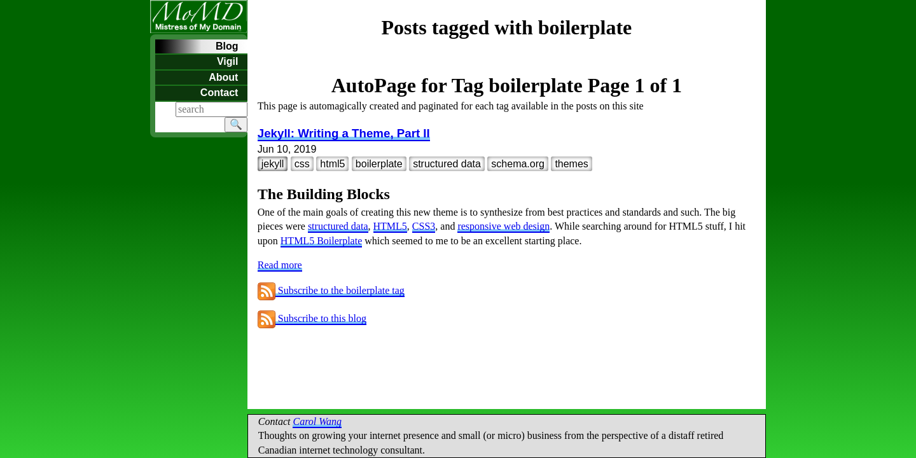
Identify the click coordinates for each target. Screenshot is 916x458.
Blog (227, 46)
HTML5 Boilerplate (321, 240)
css (302, 163)
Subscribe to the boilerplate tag (331, 290)
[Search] (211, 109)
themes (571, 163)
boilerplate (379, 163)
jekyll (272, 163)
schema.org (518, 163)
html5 (332, 163)
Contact (219, 92)
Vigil (228, 61)
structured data (447, 163)
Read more (280, 265)
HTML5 (390, 226)
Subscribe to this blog (312, 318)
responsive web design (503, 226)
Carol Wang (317, 421)
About (223, 77)
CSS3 (423, 226)
